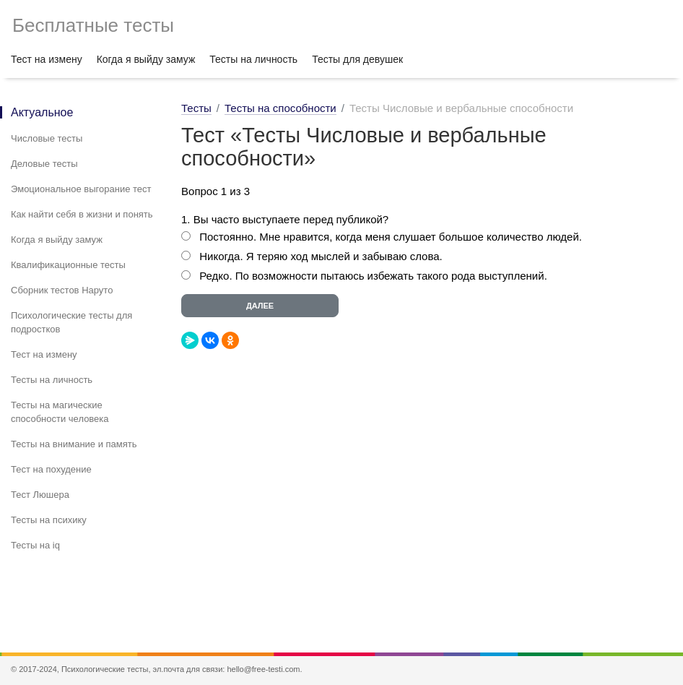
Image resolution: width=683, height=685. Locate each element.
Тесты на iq (35, 545)
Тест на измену (46, 59)
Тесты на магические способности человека (60, 412)
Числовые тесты (46, 138)
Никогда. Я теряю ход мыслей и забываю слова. (322, 256)
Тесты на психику (49, 519)
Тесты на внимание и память (74, 444)
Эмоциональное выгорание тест (81, 189)
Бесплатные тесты (93, 25)
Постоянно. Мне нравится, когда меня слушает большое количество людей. (390, 237)
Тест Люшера (40, 494)
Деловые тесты (44, 163)
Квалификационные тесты (68, 264)
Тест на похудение (51, 469)
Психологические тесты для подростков (71, 322)
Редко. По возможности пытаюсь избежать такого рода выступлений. (373, 276)
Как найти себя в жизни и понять (82, 214)
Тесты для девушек (357, 59)
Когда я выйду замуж (146, 59)
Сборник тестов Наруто (62, 290)
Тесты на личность (253, 59)
